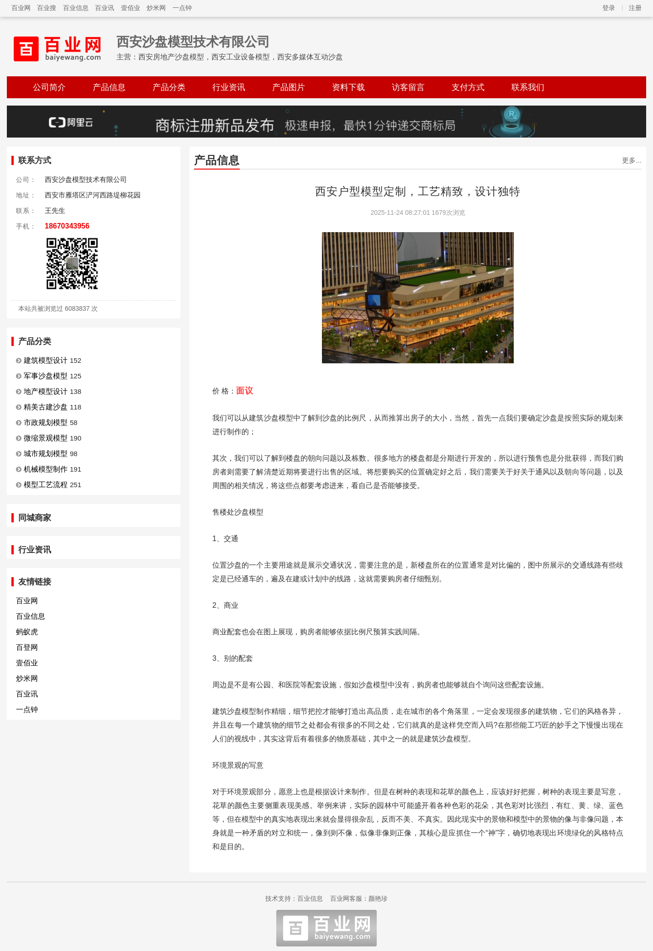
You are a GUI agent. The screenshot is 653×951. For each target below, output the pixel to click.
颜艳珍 (378, 898)
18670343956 (67, 226)
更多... (632, 160)
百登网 (27, 647)
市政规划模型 (46, 422)
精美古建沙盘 (46, 407)
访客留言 (408, 87)
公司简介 (49, 87)
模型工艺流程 (46, 485)
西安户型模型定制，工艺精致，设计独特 (418, 191)
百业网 (21, 7)
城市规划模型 (46, 453)
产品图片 (288, 87)
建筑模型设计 (46, 360)
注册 (635, 7)
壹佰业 (130, 7)
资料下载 (348, 87)
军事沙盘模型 (46, 376)
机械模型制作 (46, 469)
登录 (608, 7)
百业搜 (46, 7)
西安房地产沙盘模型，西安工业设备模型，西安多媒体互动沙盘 (240, 57)
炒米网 (156, 7)
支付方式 (468, 87)
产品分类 (169, 87)
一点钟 (182, 7)
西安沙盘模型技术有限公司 (193, 42)
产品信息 (109, 87)
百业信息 (76, 7)
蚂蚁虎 (27, 632)
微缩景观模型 (46, 438)
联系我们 (527, 87)
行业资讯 (228, 87)
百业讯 (104, 7)
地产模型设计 (46, 391)
